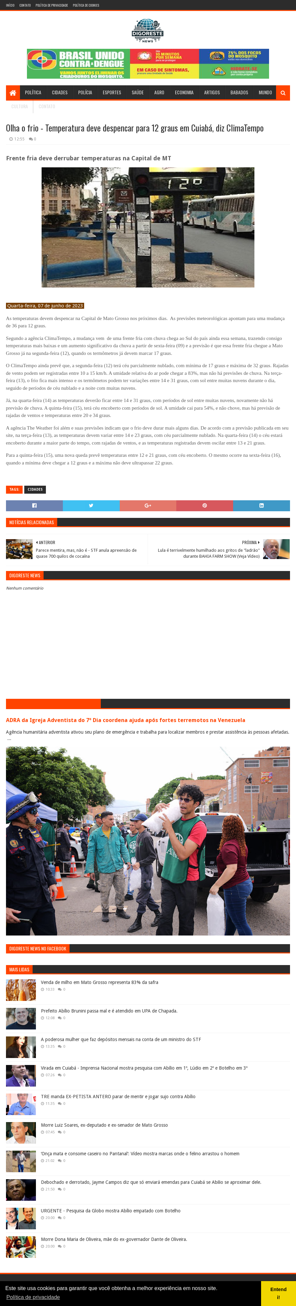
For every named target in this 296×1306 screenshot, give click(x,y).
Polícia (85, 92)
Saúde (138, 92)
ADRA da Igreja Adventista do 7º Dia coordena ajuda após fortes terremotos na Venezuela (125, 720)
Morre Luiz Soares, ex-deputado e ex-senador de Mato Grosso (104, 1125)
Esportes (112, 92)
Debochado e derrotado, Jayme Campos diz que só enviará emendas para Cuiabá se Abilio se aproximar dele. (151, 1182)
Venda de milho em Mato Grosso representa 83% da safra (99, 982)
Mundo (265, 92)
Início (10, 5)
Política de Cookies (86, 5)
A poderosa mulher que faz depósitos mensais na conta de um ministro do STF (121, 1039)
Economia (184, 92)
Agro (159, 92)
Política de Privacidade (52, 5)
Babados (239, 92)
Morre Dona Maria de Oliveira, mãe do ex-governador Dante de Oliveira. (114, 1239)
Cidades (60, 92)
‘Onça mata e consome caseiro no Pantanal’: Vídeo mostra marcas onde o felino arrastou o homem (140, 1153)
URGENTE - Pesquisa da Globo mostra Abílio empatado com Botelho (111, 1210)
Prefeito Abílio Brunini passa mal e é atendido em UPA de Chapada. (109, 1011)
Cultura (19, 106)
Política (33, 92)
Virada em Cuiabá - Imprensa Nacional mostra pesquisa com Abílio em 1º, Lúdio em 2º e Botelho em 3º (144, 1068)
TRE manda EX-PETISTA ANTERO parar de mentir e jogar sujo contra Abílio (118, 1096)
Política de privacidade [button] (33, 1297)
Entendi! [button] (278, 1293)
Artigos (212, 92)
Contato (25, 5)
